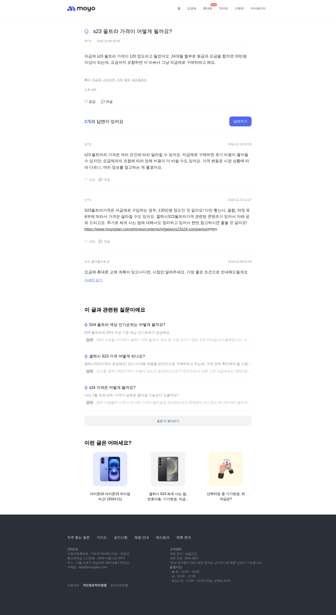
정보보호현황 (119, 585)
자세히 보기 (93, 280)
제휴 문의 (183, 537)
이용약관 (73, 585)
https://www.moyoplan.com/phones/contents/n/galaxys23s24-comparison (146, 229)
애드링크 (163, 537)
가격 (120, 80)
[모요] (78, 525)
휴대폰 (209, 7)
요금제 (191, 8)
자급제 (96, 80)
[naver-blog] (80, 597)
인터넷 (223, 8)
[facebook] (99, 597)
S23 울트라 (139, 80)
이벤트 (239, 8)
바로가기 (191, 553)
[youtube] (70, 597)
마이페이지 (258, 8)
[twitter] (108, 597)
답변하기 (240, 121)
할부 (127, 80)
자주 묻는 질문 (78, 537)
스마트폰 (109, 80)
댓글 (107, 101)
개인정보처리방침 (95, 585)
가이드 (102, 537)
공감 (90, 101)
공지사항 (121, 537)
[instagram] (89, 597)
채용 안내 (141, 537)
